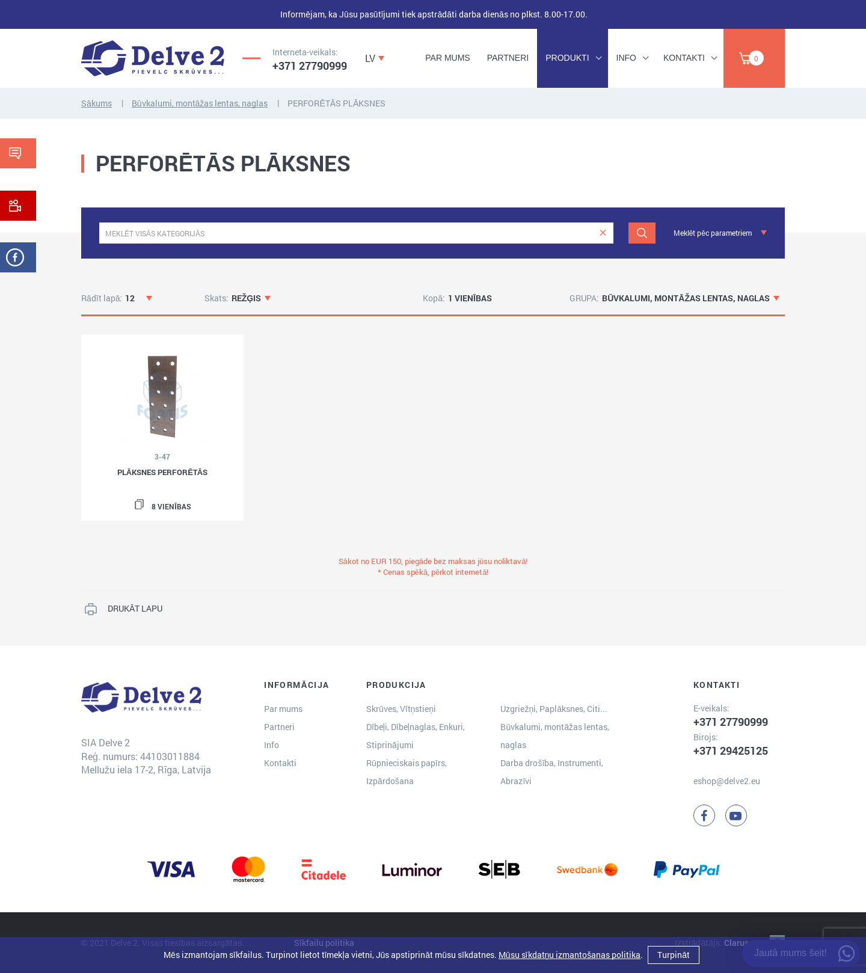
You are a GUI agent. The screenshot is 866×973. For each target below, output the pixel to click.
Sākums (96, 103)
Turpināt (673, 954)
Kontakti (684, 58)
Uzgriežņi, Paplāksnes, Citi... (553, 708)
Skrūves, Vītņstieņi (401, 708)
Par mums (447, 58)
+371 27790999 (309, 65)
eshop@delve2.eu (726, 781)
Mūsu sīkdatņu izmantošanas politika (569, 954)
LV (370, 58)
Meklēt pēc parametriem (713, 233)
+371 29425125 (730, 750)
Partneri (508, 58)
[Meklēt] (642, 233)
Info (626, 58)
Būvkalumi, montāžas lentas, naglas (200, 103)
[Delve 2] (152, 58)
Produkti (567, 58)
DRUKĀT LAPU (135, 608)
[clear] (602, 233)
